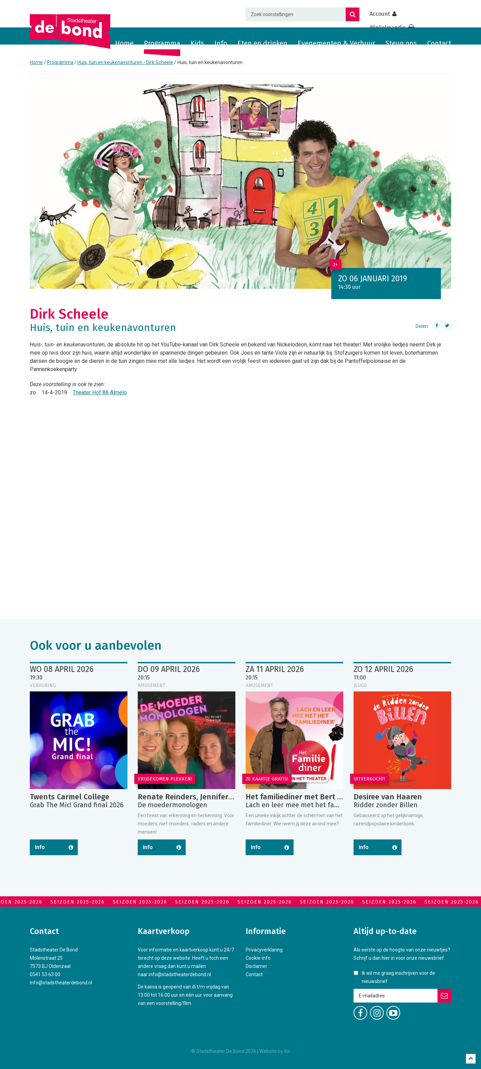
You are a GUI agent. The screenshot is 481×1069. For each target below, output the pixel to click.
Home (124, 43)
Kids (197, 43)
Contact (439, 43)
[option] (240, 186)
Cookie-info (258, 958)
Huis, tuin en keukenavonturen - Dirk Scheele (125, 62)
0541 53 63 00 (45, 974)
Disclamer (256, 966)
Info (220, 43)
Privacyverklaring (264, 950)
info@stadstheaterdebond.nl (61, 982)
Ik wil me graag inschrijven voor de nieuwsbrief (398, 977)
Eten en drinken (262, 43)
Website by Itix (274, 1051)
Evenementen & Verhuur (336, 43)
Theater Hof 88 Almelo (100, 392)
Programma (162, 43)
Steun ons (401, 43)
